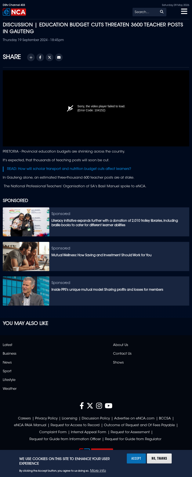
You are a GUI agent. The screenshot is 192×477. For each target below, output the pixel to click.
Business (9, 354)
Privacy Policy (46, 418)
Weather (10, 389)
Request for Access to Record (75, 425)
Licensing (69, 418)
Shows (118, 362)
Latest (7, 345)
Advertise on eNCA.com (134, 418)
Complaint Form (53, 432)
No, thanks (159, 458)
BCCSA (165, 418)
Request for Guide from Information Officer (65, 439)
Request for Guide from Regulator (133, 439)
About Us (120, 345)
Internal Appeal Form (88, 432)
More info (98, 471)
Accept (136, 458)
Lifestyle (9, 380)
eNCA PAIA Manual (30, 425)
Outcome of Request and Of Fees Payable (139, 425)
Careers (24, 418)
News (7, 362)
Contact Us (122, 354)
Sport (7, 371)
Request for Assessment (130, 432)
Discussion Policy (96, 418)
